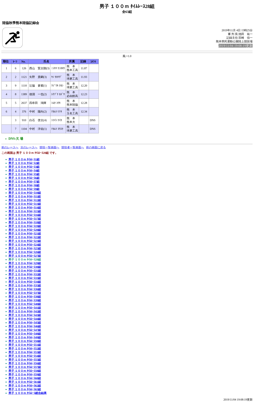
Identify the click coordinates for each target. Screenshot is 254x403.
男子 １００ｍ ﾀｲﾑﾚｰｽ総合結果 (27, 393)
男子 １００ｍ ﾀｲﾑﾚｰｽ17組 (24, 218)
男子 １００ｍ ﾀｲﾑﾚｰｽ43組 (24, 315)
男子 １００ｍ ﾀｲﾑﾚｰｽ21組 (24, 233)
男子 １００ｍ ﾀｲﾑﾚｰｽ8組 (24, 185)
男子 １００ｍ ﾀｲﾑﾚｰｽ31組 (24, 270)
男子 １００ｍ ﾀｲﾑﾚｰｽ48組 (24, 333)
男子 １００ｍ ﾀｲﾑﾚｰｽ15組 (24, 211)
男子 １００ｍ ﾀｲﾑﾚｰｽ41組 (24, 307)
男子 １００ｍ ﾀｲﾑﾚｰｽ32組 (24, 274)
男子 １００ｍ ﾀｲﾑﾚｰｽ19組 (24, 226)
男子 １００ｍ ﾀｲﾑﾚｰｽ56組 (24, 363)
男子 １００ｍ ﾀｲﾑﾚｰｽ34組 (24, 281)
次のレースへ (28, 147)
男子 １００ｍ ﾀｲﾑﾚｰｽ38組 (24, 296)
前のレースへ (9, 147)
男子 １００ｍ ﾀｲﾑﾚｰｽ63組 (24, 389)
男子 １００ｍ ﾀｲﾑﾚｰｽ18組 (24, 222)
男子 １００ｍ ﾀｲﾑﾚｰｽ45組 (24, 322)
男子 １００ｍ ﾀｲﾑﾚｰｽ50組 (24, 341)
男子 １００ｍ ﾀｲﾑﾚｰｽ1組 (24, 159)
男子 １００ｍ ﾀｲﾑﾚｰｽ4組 (24, 170)
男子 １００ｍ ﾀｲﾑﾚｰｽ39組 (24, 300)
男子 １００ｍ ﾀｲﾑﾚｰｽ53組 (24, 352)
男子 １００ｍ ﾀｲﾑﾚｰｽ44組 (24, 318)
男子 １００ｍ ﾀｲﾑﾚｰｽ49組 (24, 337)
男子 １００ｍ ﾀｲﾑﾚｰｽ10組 (24, 192)
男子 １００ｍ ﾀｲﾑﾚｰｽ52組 (24, 348)
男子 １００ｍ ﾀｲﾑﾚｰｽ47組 (24, 329)
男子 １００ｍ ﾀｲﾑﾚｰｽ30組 (24, 266)
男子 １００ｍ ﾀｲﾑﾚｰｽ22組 (24, 237)
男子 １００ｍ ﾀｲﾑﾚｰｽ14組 (24, 207)
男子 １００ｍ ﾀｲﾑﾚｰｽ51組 (24, 344)
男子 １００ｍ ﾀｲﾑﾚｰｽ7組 (24, 181)
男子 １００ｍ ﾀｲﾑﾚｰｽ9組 (24, 189)
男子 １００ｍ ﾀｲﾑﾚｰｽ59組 (24, 374)
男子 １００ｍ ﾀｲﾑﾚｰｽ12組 (24, 200)
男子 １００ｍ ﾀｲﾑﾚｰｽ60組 (24, 378)
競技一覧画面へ (49, 147)
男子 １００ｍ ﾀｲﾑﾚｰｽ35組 (24, 285)
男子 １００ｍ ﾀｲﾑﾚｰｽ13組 (24, 203)
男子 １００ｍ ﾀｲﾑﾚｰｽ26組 (24, 252)
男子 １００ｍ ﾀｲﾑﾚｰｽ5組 (24, 174)
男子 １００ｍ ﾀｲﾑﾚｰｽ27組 (24, 255)
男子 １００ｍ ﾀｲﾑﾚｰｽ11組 (24, 196)
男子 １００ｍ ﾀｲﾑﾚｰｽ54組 (24, 355)
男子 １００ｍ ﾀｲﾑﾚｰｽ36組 (24, 289)
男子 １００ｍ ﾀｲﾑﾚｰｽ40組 (24, 304)
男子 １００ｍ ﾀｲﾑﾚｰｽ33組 (24, 278)
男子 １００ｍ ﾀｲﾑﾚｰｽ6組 (24, 177)
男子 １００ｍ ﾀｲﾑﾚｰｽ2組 (24, 163)
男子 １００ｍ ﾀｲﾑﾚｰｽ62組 (24, 385)
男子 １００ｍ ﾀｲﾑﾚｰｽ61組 (24, 381)
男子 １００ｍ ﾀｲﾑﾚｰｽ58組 (24, 370)
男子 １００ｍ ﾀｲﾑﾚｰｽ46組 (24, 326)
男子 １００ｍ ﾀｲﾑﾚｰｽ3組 (24, 166)
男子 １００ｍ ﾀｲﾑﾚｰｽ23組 (24, 240)
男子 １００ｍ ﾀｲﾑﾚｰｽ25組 (24, 248)
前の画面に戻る (96, 147)
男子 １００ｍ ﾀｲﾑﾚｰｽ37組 (24, 292)
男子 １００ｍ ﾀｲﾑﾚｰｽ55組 (24, 359)
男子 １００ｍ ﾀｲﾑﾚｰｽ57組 (24, 367)
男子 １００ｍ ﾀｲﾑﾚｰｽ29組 (24, 263)
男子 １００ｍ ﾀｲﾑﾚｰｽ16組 (24, 215)
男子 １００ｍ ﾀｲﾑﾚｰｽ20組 (24, 229)
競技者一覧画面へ (72, 147)
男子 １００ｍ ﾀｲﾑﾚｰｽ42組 (24, 311)
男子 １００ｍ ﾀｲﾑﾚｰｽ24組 (24, 244)
